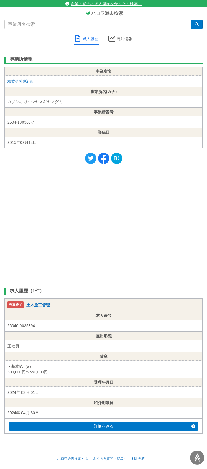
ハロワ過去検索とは (72, 459)
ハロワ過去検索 (103, 13)
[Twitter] (90, 158)
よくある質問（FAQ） (110, 459)
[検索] (197, 24)
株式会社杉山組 (21, 81)
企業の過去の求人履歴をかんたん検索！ (103, 3)
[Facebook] (103, 158)
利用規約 (138, 459)
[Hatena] (116, 158)
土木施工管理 (38, 305)
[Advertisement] (103, 224)
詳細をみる (145, 426)
